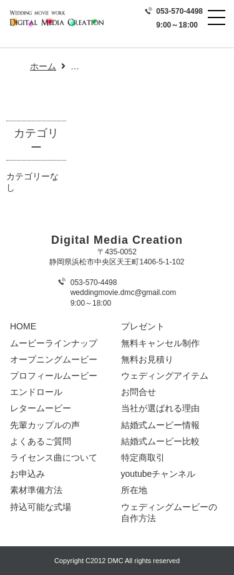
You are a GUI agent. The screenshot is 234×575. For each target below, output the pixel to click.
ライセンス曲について (53, 457)
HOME (23, 326)
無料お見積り (147, 359)
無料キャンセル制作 (160, 343)
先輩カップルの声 (45, 425)
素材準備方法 (36, 490)
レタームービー (40, 408)
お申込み (27, 474)
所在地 (134, 490)
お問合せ (138, 392)
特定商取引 (143, 457)
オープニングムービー (53, 359)
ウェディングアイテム (164, 376)
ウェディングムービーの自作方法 (169, 512)
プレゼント (143, 326)
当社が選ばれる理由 (160, 408)
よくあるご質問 (40, 441)
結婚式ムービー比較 (160, 441)
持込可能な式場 (40, 507)
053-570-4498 (179, 11)
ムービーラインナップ (53, 343)
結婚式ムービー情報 (160, 425)
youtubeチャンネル (158, 474)
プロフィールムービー (53, 376)
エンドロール (36, 392)
